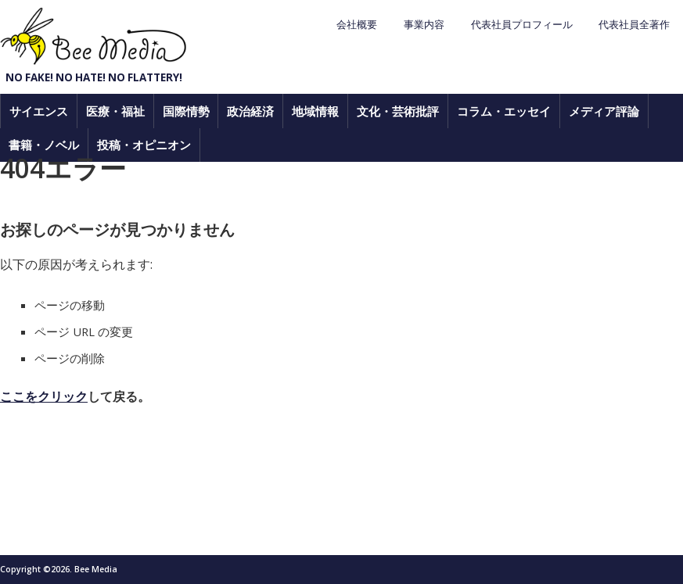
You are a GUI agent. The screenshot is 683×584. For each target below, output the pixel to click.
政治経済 (250, 111)
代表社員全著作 (634, 24)
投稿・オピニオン (144, 144)
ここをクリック (44, 396)
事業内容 (424, 24)
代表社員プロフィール (522, 24)
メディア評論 (604, 111)
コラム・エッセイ (504, 111)
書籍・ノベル (44, 144)
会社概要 (356, 24)
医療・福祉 (115, 111)
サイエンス (38, 111)
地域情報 (315, 111)
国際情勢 (186, 111)
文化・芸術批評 (398, 111)
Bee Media (94, 36)
